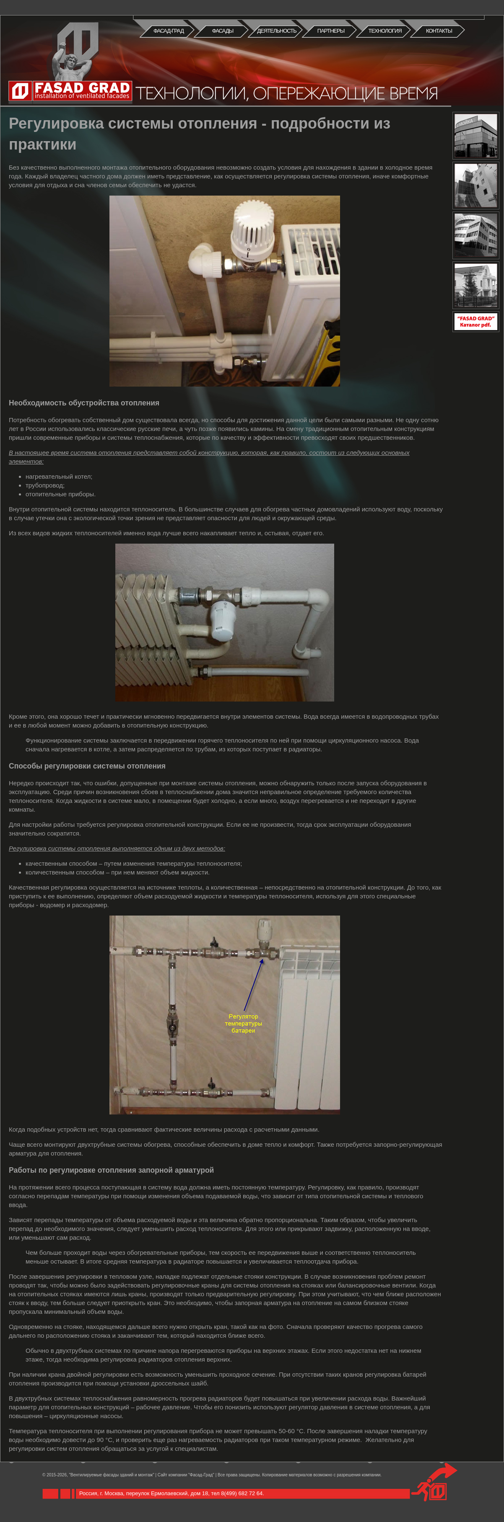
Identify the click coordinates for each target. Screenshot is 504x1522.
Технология (384, 31)
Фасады (223, 31)
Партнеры (330, 31)
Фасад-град (168, 31)
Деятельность (276, 31)
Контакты (439, 31)
